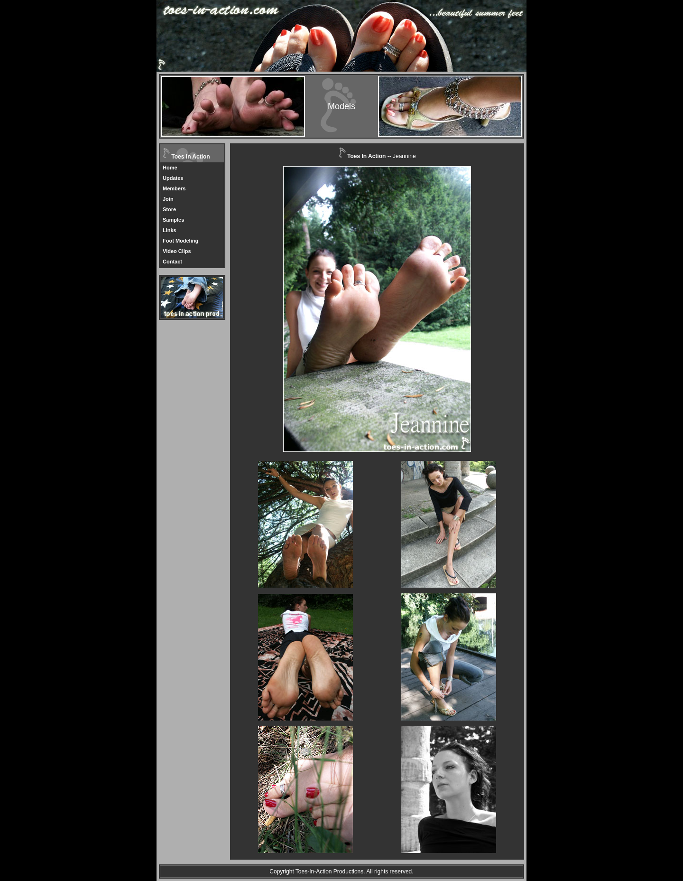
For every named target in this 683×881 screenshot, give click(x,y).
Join (168, 199)
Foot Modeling (180, 241)
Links (169, 230)
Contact (172, 261)
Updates (173, 178)
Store (169, 209)
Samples (173, 220)
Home (170, 167)
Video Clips (177, 251)
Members (174, 188)
